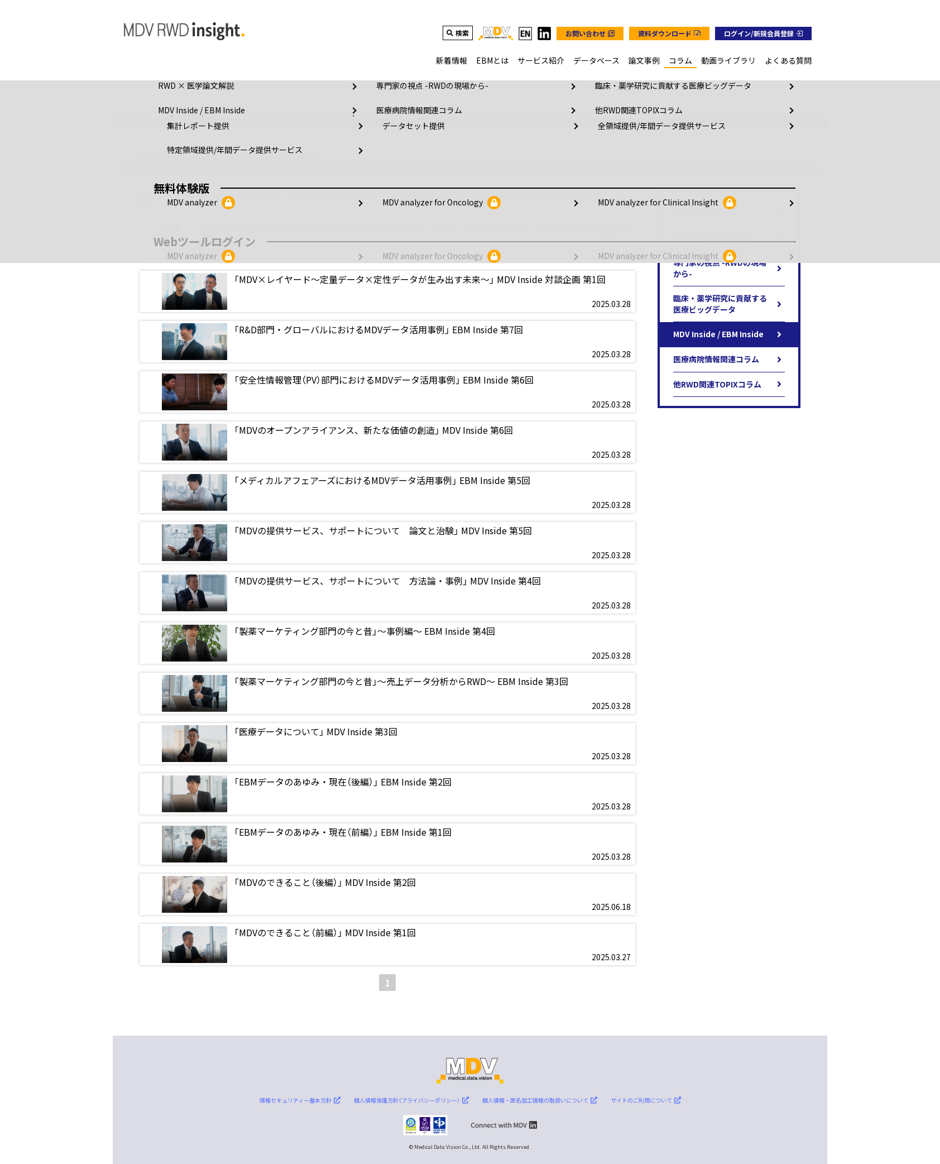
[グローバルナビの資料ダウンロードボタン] (669, 33)
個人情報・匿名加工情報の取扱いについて (539, 1100)
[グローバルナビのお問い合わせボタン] (590, 33)
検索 (462, 33)
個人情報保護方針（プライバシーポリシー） (411, 1100)
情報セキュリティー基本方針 (300, 1100)
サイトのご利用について (646, 1100)
